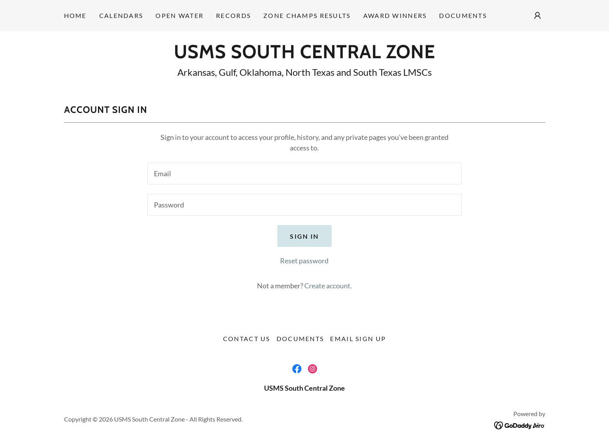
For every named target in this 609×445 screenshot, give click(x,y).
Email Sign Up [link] (358, 338)
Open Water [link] (179, 15)
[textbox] (304, 173)
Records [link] (233, 15)
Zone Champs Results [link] (306, 15)
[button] (537, 15)
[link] (304, 55)
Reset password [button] (304, 260)
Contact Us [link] (246, 338)
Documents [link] (463, 15)
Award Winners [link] (395, 15)
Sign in (304, 236)
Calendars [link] (121, 15)
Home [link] (75, 15)
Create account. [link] (328, 285)
